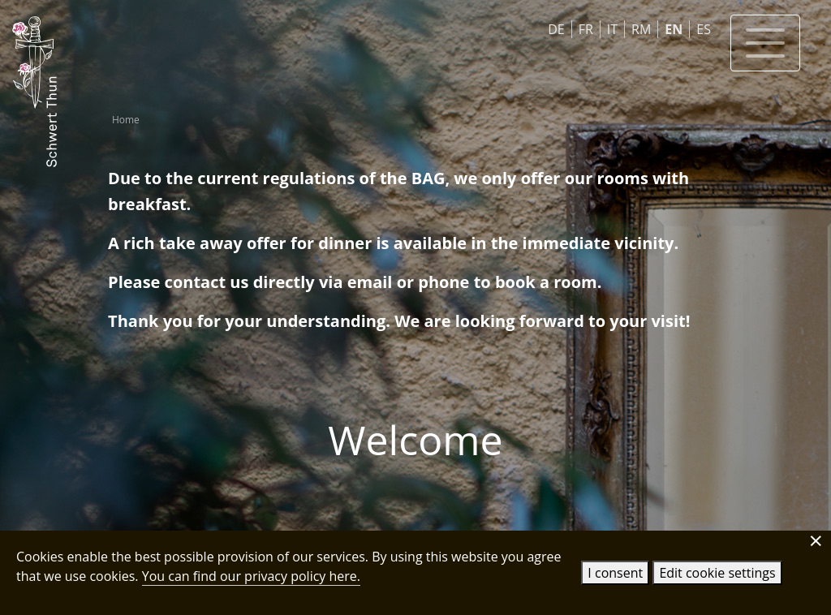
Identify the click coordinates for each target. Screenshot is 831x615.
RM (641, 29)
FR (586, 29)
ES (703, 29)
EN (673, 29)
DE (556, 29)
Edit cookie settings (717, 573)
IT (612, 29)
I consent (615, 573)
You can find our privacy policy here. (251, 576)
